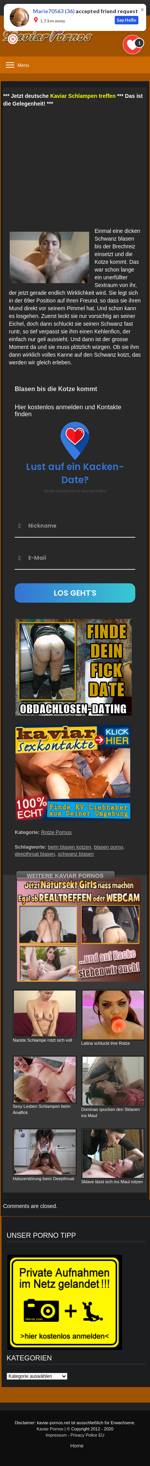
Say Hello (126, 20)
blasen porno (108, 847)
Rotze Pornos (56, 832)
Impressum (56, 1435)
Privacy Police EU (87, 1435)
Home (77, 1446)
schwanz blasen (76, 854)
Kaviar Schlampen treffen (83, 96)
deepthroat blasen (35, 854)
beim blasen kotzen (69, 847)
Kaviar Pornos (49, 1429)
